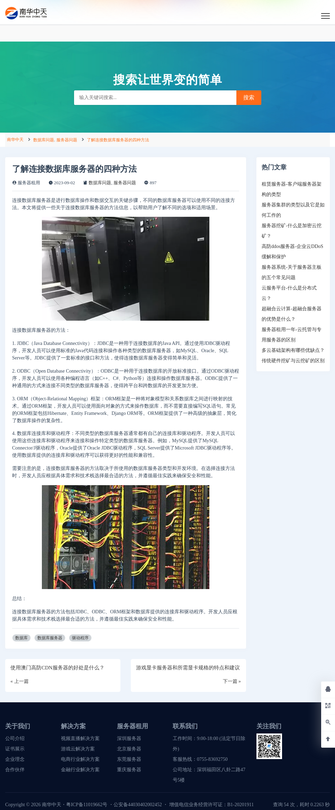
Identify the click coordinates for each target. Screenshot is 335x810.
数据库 (21, 637)
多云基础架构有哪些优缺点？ (293, 350)
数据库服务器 (49, 637)
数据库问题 (43, 139)
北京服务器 (129, 748)
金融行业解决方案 (80, 769)
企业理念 (15, 759)
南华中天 (15, 139)
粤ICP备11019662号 (86, 804)
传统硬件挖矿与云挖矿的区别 (293, 360)
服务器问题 (66, 139)
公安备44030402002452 (138, 804)
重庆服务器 (129, 769)
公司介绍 (15, 738)
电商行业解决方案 (80, 759)
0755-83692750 (212, 759)
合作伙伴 (15, 769)
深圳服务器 (129, 738)
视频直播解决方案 (80, 738)
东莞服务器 (129, 759)
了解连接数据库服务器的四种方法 (118, 139)
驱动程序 (80, 637)
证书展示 (15, 748)
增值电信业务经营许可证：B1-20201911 (211, 804)
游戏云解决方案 (78, 748)
